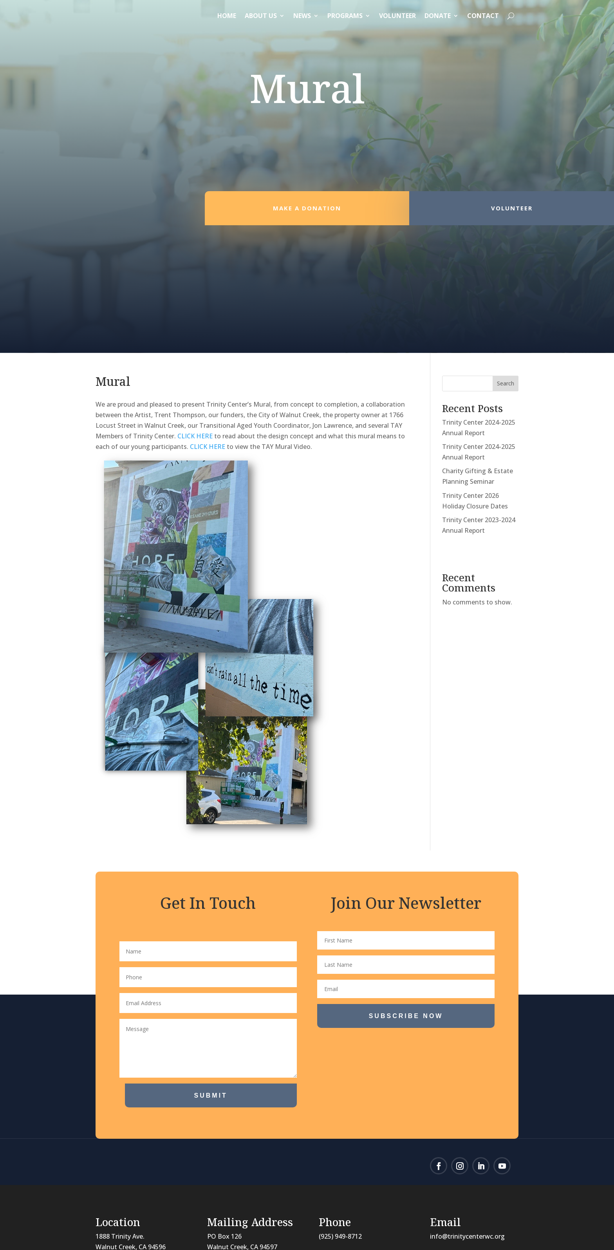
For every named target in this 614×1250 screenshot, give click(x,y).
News (302, 15)
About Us (261, 15)
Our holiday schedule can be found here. (228, 1162)
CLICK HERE (195, 308)
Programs (345, 15)
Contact (483, 15)
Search (505, 256)
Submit (211, 968)
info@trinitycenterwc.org (467, 1109)
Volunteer (397, 15)
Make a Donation (307, 216)
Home (226, 15)
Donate (437, 15)
